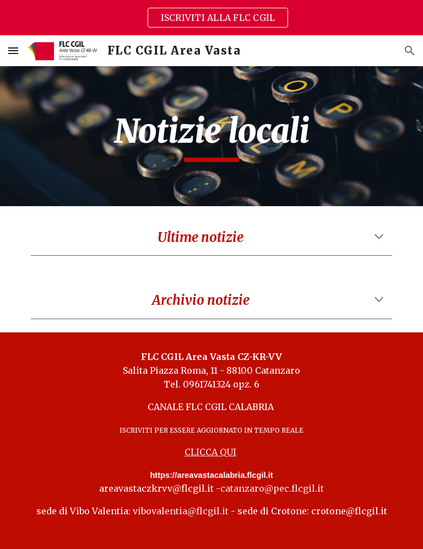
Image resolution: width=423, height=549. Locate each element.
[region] (211, 17)
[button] (13, 50)
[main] (211, 136)
